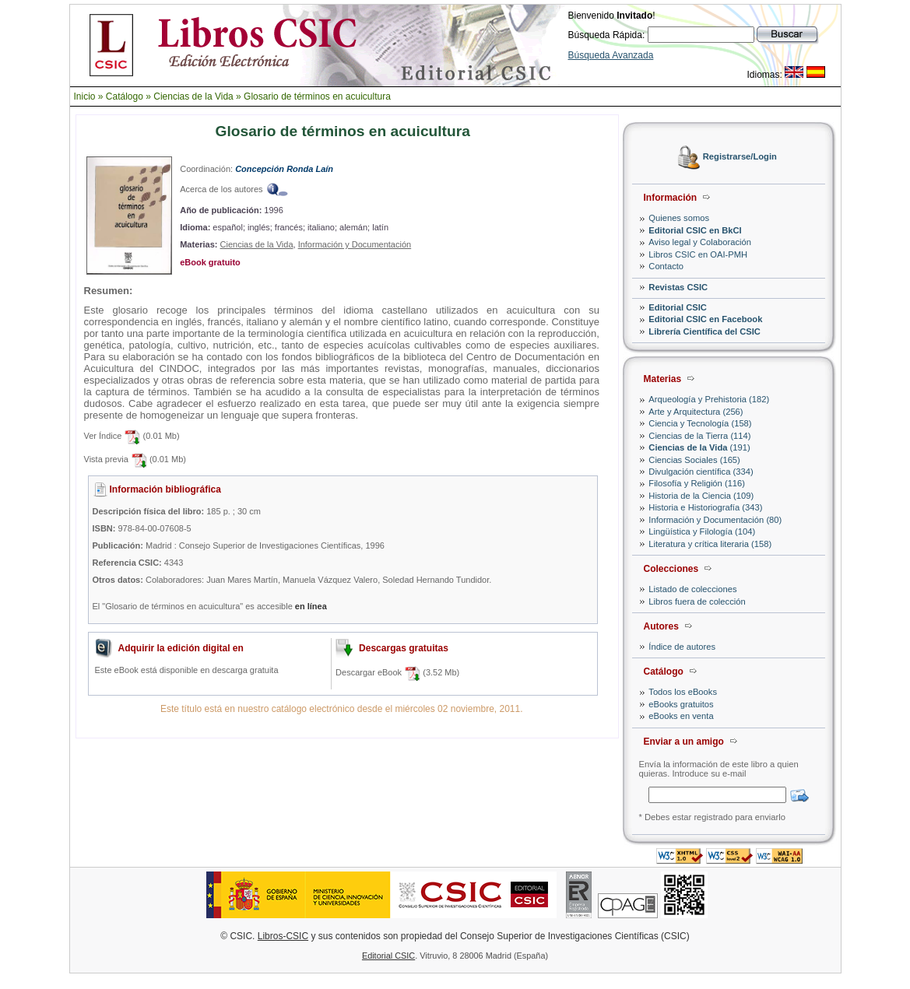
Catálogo (124, 96)
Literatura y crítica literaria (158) (709, 544)
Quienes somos (678, 218)
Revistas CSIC (678, 287)
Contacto (665, 266)
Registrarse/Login (740, 157)
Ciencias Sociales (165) (694, 460)
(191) (699, 447)
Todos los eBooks (682, 691)
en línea (311, 606)
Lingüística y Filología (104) (701, 531)
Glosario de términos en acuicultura (317, 96)
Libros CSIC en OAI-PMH (697, 254)
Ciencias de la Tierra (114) (699, 435)
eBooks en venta (680, 716)
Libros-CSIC (283, 936)
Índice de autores (681, 646)
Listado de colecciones (692, 589)
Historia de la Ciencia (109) (701, 495)
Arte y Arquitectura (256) (695, 411)
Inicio (85, 96)
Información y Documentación (355, 244)
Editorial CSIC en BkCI (694, 230)
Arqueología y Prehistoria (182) (708, 399)
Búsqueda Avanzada (611, 55)
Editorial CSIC (677, 307)
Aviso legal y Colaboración (699, 242)
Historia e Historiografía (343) (705, 507)
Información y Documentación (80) (715, 519)
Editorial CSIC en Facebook (705, 319)
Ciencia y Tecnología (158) (699, 423)
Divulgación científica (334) (700, 471)
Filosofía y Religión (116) (696, 483)
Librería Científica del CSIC (704, 331)
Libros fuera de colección (696, 601)
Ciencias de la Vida (193, 96)
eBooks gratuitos (680, 704)
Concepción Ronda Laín (284, 169)
